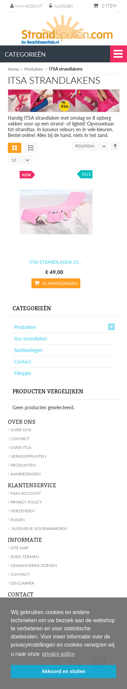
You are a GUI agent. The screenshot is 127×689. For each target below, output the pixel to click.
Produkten (33, 69)
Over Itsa (19, 447)
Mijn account (28, 6)
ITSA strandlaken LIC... (56, 262)
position (91, 146)
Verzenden (21, 510)
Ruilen (16, 519)
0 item (109, 5)
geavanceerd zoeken (32, 565)
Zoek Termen (23, 556)
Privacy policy (25, 502)
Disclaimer (21, 583)
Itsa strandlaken (30, 338)
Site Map (18, 547)
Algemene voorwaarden (37, 528)
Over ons (19, 429)
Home (13, 69)
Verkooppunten (27, 456)
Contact (22, 362)
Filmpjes (22, 373)
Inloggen (63, 6)
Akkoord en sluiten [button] (64, 671)
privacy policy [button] (58, 654)
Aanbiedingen (28, 350)
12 (22, 160)
